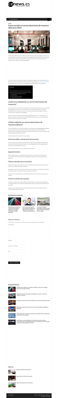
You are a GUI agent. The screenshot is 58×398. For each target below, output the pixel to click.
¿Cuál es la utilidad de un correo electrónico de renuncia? (20, 90)
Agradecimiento (14, 94)
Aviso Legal (48, 396)
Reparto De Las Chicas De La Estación (24, 376)
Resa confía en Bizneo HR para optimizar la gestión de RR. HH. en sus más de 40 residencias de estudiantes (29, 209)
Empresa (9, 23)
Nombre (10, 240)
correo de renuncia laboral (43, 81)
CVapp (38, 115)
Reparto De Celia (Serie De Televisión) (25, 382)
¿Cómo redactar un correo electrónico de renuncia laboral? (20, 92)
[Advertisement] (29, 13)
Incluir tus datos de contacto (16, 97)
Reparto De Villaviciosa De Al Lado (24, 369)
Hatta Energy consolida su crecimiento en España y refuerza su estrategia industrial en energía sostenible (14, 209)
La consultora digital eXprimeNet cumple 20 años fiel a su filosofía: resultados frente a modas (43, 209)
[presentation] (17, 258)
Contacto (36, 395)
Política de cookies (41, 395)
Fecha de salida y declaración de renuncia (19, 93)
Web (9, 251)
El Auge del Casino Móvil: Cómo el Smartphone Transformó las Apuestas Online (33, 300)
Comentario (11, 224)
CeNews (11, 395)
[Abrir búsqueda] (48, 19)
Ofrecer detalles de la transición (17, 96)
